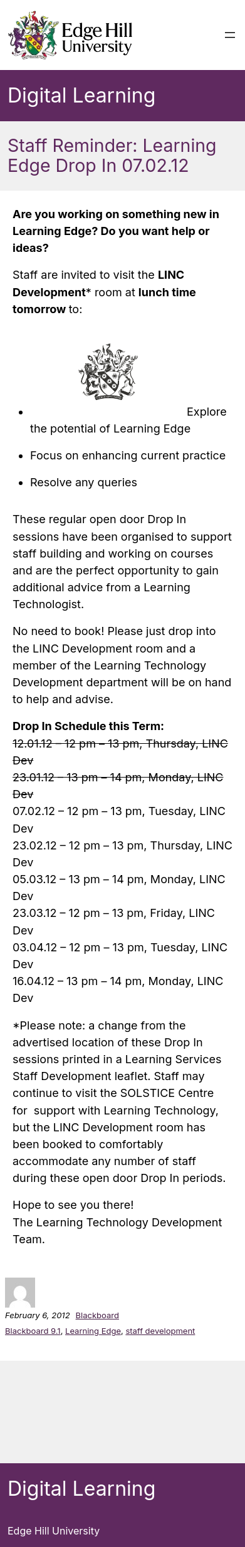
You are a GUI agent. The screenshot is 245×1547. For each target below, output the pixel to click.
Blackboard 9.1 (33, 1331)
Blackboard (97, 1315)
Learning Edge (93, 1331)
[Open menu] (229, 35)
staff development (160, 1331)
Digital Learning (81, 95)
